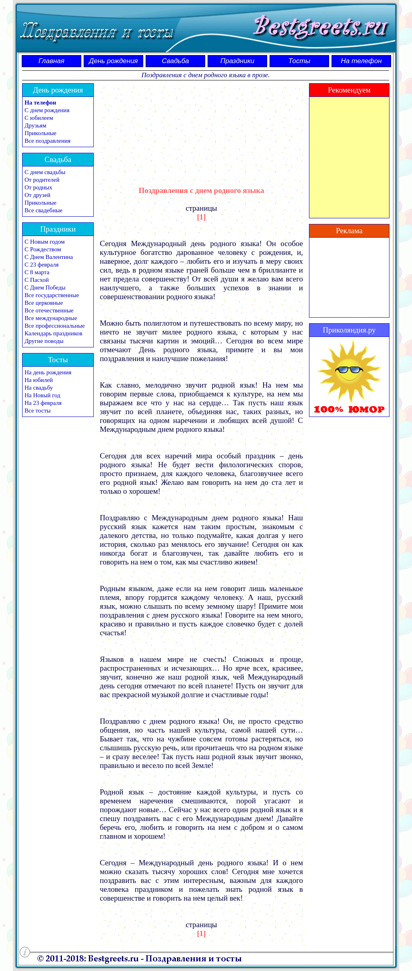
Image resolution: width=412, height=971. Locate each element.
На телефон (361, 61)
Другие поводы (44, 341)
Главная (51, 61)
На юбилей (39, 380)
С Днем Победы (45, 287)
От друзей (37, 195)
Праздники (237, 61)
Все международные (51, 318)
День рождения (113, 61)
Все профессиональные (55, 325)
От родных (38, 187)
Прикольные (40, 133)
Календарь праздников (53, 333)
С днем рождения (47, 110)
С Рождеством (43, 249)
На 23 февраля (43, 403)
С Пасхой (37, 280)
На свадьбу (39, 387)
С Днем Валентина (49, 257)
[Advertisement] (201, 127)
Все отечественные (49, 310)
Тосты (299, 61)
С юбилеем (39, 118)
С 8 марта (37, 272)
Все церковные (44, 303)
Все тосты (38, 410)
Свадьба (175, 61)
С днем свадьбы (45, 172)
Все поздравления (47, 141)
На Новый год (42, 395)
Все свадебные (43, 210)
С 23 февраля (42, 264)
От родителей (42, 180)
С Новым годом (45, 241)
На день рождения (48, 372)
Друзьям (35, 125)
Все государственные (52, 295)
